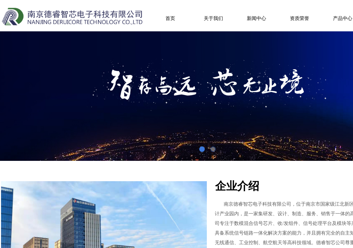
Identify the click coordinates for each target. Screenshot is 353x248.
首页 (170, 18)
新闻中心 (256, 18)
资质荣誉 (299, 18)
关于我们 (213, 18)
